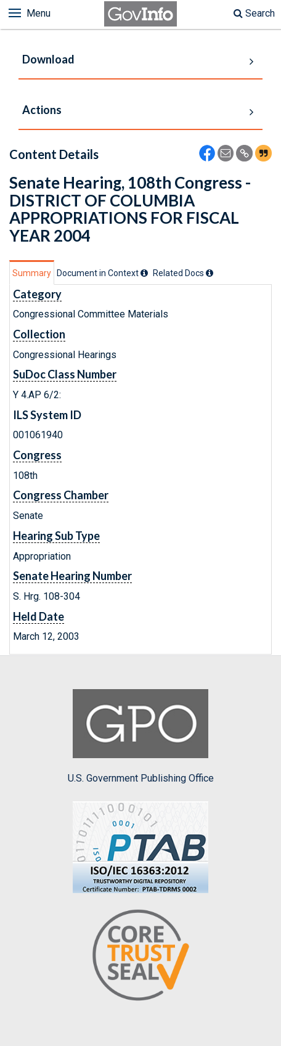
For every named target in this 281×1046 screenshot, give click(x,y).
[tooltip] (144, 273)
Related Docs (183, 273)
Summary (31, 273)
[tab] (31, 272)
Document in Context (102, 273)
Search (254, 13)
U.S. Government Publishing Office (141, 736)
